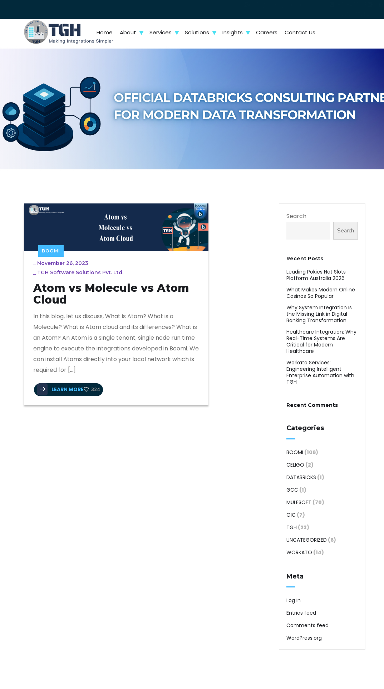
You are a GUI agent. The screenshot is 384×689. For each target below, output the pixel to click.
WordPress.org (304, 638)
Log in (293, 600)
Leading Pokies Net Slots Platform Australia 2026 (316, 275)
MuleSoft (298, 502)
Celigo (295, 465)
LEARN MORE (66, 437)
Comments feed (307, 625)
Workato (299, 552)
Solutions (197, 32)
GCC (292, 490)
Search (296, 216)
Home (105, 32)
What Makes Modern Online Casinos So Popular (320, 292)
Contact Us (300, 32)
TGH (291, 527)
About (128, 32)
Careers (266, 32)
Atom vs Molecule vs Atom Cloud (73, 287)
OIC (291, 515)
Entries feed (301, 613)
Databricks (301, 477)
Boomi (51, 234)
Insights (232, 32)
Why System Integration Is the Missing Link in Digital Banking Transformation (319, 314)
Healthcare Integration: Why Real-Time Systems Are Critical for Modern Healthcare (321, 341)
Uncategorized (306, 540)
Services (160, 32)
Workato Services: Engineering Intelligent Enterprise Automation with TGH (320, 372)
